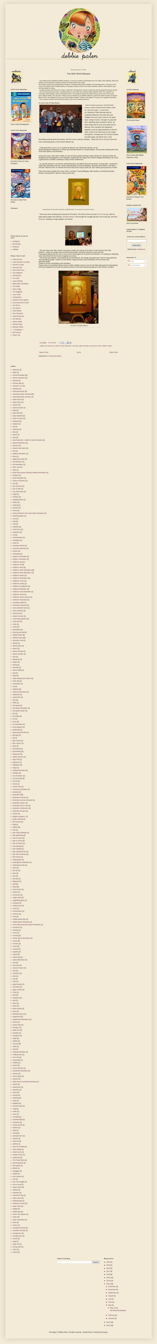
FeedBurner (141, 249)
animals (15, 381)
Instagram (16, 241)
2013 (108, 1284)
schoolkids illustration (20, 1071)
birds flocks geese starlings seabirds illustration (29, 473)
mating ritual (17, 906)
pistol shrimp (17, 1008)
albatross (16, 370)
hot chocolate (17, 778)
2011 (108, 1325)
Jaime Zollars (17, 322)
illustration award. (19, 803)
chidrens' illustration (20, 556)
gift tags (15, 735)
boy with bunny (49, 346)
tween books (17, 1187)
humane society (18, 265)
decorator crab (18, 640)
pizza (14, 1011)
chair (14, 543)
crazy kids (16, 621)
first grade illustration (20, 708)
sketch (15, 1084)
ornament (16, 973)
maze (14, 908)
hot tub (15, 781)
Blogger (105, 1332)
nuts (14, 971)
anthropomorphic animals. (22, 397)
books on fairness (19, 481)
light (14, 884)
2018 (108, 1268)
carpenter (16, 532)
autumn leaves (18, 408)
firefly (14, 703)
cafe (14, 521)
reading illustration (19, 1052)
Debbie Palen (17, 635)
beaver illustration (19, 443)
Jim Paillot (16, 286)
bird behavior (17, 462)
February (111, 1315)
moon (15, 933)
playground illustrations (21, 1019)
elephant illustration (19, 692)
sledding (16, 1098)
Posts (131, 261)
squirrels (16, 1141)
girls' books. (17, 743)
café (14, 524)
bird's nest (16, 467)
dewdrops (16, 659)
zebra (15, 1249)
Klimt (99, 346)
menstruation (17, 911)
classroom (16, 613)
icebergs (16, 792)
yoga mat (16, 1244)
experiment (16, 697)
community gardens (20, 619)
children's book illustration (63, 346)
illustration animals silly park (22, 800)
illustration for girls (19, 811)
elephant (16, 689)
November (112, 1290)
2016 (108, 1274)
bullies (15, 502)
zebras (15, 1252)
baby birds (16, 413)
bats (14, 432)
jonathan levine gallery (20, 300)
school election (18, 1068)
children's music (18, 581)
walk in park (17, 1198)
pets (14, 1000)
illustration (16, 795)
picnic (15, 1006)
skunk (15, 1092)
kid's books (16, 822)
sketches (16, 1090)
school (15, 1065)
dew (14, 657)
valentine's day (18, 1195)
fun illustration (17, 724)
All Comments (134, 265)
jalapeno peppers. (19, 816)
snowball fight (17, 1119)
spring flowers (17, 1136)
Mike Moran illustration (21, 284)
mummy (15, 944)
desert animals (18, 651)
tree (14, 1179)
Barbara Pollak (18, 327)
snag (14, 1109)
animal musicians (19, 378)
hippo (14, 768)
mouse (15, 941)
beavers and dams (19, 448)
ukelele (15, 1190)
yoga (14, 1241)
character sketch (18, 546)
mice (14, 916)
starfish (15, 1144)
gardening (16, 730)
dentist (15, 643)
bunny (15, 510)
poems (15, 1022)
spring (15, 1133)
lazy (14, 876)
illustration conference (90, 346)
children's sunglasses (20, 586)
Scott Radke (17, 311)
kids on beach (17, 843)
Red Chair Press (18, 270)
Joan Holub (17, 295)
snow (14, 1114)
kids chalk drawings (19, 833)
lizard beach (17, 889)
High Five (16, 759)
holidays (15, 773)
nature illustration (19, 960)
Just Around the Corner (21, 303)
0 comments (52, 342)
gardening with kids (19, 732)
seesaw (15, 1079)
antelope (16, 389)
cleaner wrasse (18, 616)
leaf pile (15, 879)
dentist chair (17, 646)
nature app (16, 957)
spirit (14, 1130)
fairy (14, 700)
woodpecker (17, 1233)
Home (79, 352)
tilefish (15, 1168)
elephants (16, 694)
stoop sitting (17, 1149)
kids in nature (17, 838)
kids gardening (18, 835)
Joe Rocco (16, 305)
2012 (108, 1322)
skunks (15, 1095)
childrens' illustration (20, 600)
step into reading (18, 1147)
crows (15, 627)
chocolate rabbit (77, 346)
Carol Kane (17, 529)
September (112, 1293)
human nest (17, 786)
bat (14, 426)
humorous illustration (20, 789)
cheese (15, 551)
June (110, 1302)
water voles (17, 1206)
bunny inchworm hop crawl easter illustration (28, 513)
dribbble (15, 249)
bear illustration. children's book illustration (28, 440)
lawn (14, 873)
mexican (16, 914)
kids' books (16, 857)
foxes (14, 722)
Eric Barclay (17, 319)
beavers (15, 445)
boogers (15, 475)
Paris (14, 992)
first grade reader (19, 711)
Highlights (16, 765)
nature (15, 954)
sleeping (16, 1103)
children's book (18, 567)
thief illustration (18, 1163)
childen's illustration (19, 559)
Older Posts (113, 352)
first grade (16, 705)
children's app (17, 562)
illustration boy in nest (20, 805)
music (15, 946)
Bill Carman (17, 332)
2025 (108, 1262)
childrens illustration (20, 589)
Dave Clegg (17, 289)
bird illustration (18, 464)
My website (17, 244)
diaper (15, 662)
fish (14, 713)
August (111, 1296)
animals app (17, 383)
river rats (16, 1057)
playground (16, 1017)
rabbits (15, 1041)
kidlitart (15, 827)
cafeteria (16, 527)
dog (14, 673)
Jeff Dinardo (17, 276)
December (112, 1286)
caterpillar (16, 540)
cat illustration (17, 537)
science (15, 1074)
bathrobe (16, 429)
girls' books (17, 741)
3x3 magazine (18, 273)
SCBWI (104, 346)
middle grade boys (19, 919)
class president (18, 611)
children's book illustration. (22, 573)
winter (15, 1217)
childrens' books (18, 594)
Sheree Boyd (17, 259)
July (110, 1299)
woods (15, 1239)
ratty (14, 1049)
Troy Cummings (102, 214)
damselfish (16, 630)
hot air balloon (18, 776)
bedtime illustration (19, 454)
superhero (16, 1157)
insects (15, 814)
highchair (16, 762)
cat (14, 535)
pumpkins (16, 1036)
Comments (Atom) (54, 356)
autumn (15, 405)
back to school (18, 418)
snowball (16, 1117)
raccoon (15, 1044)
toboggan (16, 1171)
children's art (17, 565)
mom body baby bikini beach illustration (26, 925)
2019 (108, 1265)
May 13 (113, 1308)
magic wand (17, 897)
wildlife (15, 1209)
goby (14, 746)
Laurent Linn (55, 148)
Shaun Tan (16, 335)
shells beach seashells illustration (24, 1082)
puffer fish (16, 1030)
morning (15, 935)
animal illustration (19, 375)
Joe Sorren (16, 308)
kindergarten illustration (21, 862)
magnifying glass (18, 900)
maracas (16, 903)
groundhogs (17, 751)
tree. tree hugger (18, 1182)
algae (14, 372)
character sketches (19, 548)
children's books (18, 575)
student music (17, 1155)
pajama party (17, 984)
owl (14, 979)
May (110, 1305)
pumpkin (16, 1033)
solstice (15, 1128)
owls (14, 981)
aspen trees (17, 402)
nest (14, 963)
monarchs (16, 927)
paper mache (17, 990)
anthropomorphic (19, 391)
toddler (109, 346)
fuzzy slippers (17, 727)
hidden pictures (18, 757)
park (14, 995)
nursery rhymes (18, 968)
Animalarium (17, 297)
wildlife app (16, 1212)
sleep (14, 1101)
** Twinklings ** (18, 330)
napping (15, 952)
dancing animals (18, 632)
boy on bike (17, 489)
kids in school (17, 841)
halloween (16, 754)
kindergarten (17, 860)
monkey (15, 930)
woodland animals (19, 1228)
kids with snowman (19, 854)
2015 (108, 1278)
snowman (16, 1122)
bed (14, 451)
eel (14, 686)
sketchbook (17, 1087)
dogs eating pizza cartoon (22, 678)
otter (14, 976)
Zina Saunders (18, 313)
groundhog (16, 749)
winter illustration (18, 1220)
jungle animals (18, 819)
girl (14, 738)
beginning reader (19, 459)
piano (14, 1003)
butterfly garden (18, 516)
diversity (15, 667)
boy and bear (17, 486)
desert (15, 648)
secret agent (17, 1076)
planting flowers (18, 1014)
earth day (16, 681)
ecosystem (16, 684)
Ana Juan (16, 278)
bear (14, 437)
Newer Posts (43, 352)
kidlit (14, 824)
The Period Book (18, 1160)
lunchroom (16, 895)
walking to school (19, 1203)
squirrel (15, 1138)
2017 (108, 1271)
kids (14, 830)
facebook (16, 247)
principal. (16, 1027)
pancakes (16, 987)
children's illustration (20, 578)
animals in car (17, 386)
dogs (14, 676)
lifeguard (16, 881)
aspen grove (17, 399)
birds (14, 470)
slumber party (17, 1106)
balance (15, 424)
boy (14, 483)
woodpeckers (17, 1236)
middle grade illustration (21, 922)
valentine (16, 1193)
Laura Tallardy (18, 281)
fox (14, 719)
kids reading (17, 849)
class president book (20, 608)
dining (15, 665)
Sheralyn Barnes (68, 217)
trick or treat (17, 1184)
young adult (17, 1247)
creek (14, 624)
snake (15, 1111)
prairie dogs (17, 1025)
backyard (16, 421)
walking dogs (17, 1201)
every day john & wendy (21, 262)
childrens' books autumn (21, 597)
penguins (16, 998)
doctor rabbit (17, 670)
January (111, 1318)
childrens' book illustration (22, 592)
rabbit (15, 1038)
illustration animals (19, 797)
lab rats (15, 870)
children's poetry (18, 584)
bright (15, 494)
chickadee (16, 554)
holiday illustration (19, 770)
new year (16, 965)
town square (17, 1176)
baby (14, 410)
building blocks (18, 500)
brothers (15, 497)
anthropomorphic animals (22, 394)
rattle (14, 1046)
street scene (17, 1152)
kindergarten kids (19, 865)
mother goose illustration (21, 938)
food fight (16, 716)
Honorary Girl (17, 267)
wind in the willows (19, 1214)
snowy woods (17, 1125)
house (15, 784)
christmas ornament (20, 605)
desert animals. (18, 654)
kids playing (17, 846)
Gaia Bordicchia (18, 316)
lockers (15, 892)
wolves (15, 1225)
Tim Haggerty (17, 292)
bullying (15, 505)
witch (14, 1222)
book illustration (18, 478)
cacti (14, 519)
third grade (16, 1166)
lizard (14, 887)
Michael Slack (17, 324)
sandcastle (16, 1060)
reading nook (17, 1055)
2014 (108, 1281)
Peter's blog (103, 139)
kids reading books (19, 852)
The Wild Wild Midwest (118, 1310)
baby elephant (18, 416)
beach (15, 435)
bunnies (15, 508)
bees (14, 456)
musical (15, 949)
